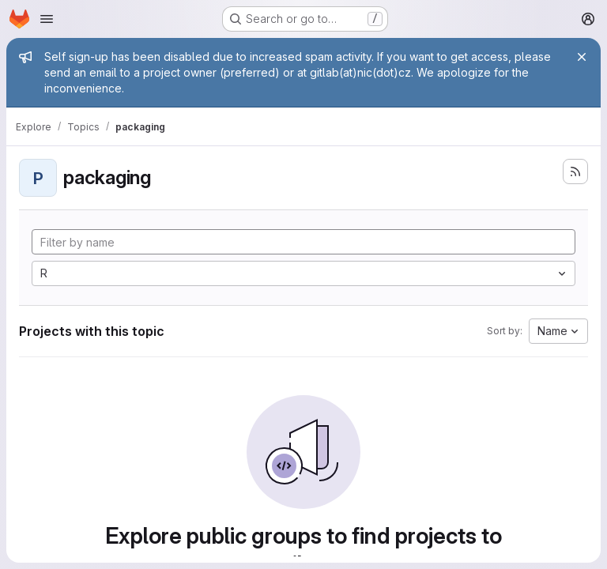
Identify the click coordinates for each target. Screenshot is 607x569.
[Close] (581, 56)
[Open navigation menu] (46, 19)
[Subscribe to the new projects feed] (575, 171)
